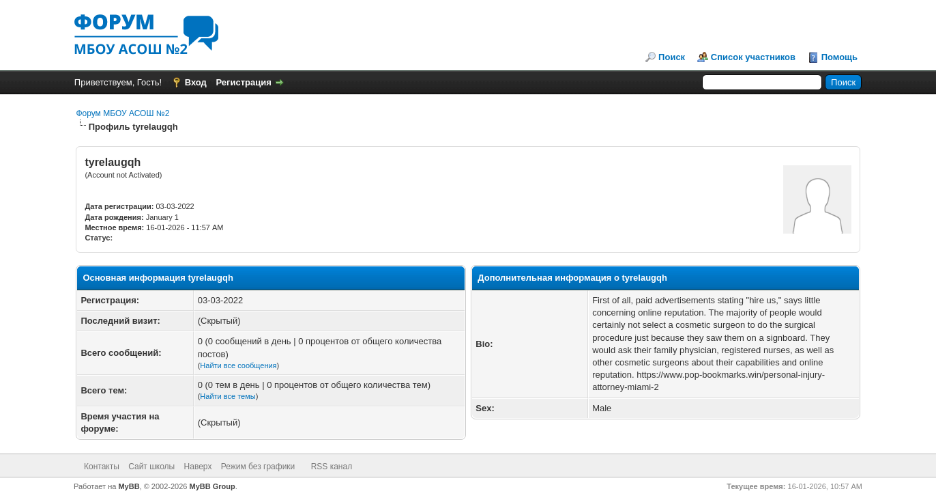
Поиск (671, 57)
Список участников (753, 57)
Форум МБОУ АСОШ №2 (122, 113)
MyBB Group (212, 486)
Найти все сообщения (238, 365)
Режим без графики (258, 466)
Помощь (839, 57)
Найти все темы (227, 396)
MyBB (128, 486)
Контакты (101, 466)
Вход (196, 82)
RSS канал (332, 466)
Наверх (198, 466)
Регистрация (244, 82)
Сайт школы (151, 466)
